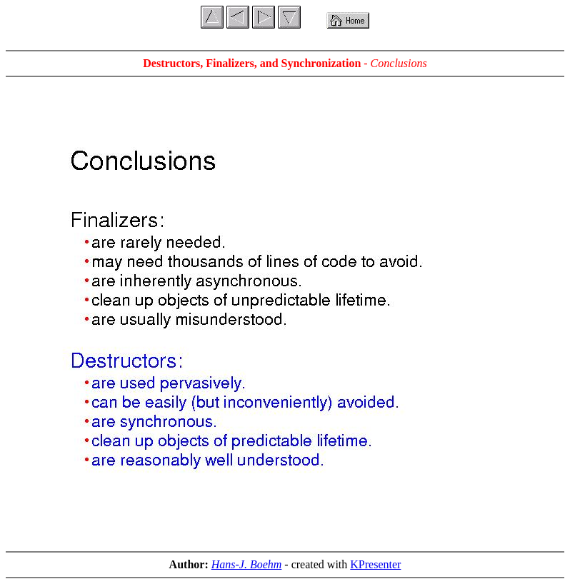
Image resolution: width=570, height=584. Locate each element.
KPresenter (375, 564)
